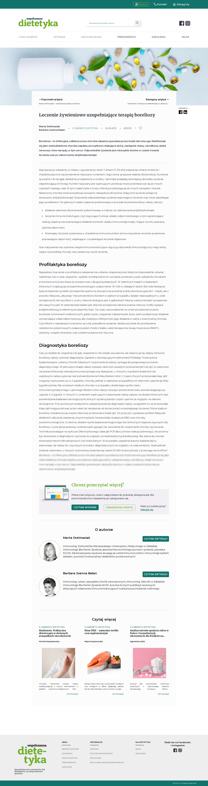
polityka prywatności (101, 753)
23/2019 (127, 128)
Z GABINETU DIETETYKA (85, 128)
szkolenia (67, 767)
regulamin (95, 758)
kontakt (94, 749)
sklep (138, 749)
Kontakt (160, 4)
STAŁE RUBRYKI (28, 37)
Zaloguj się (181, 4)
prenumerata (69, 762)
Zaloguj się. (147, 509)
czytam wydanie (85, 507)
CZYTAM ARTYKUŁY (156, 538)
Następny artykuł (157, 99)
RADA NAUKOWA (91, 37)
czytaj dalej (72, 694)
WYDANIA (59, 37)
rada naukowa (70, 758)
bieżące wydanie (70, 749)
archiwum (67, 753)
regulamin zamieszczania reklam (107, 762)
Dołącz (141, 4)
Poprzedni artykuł (50, 99)
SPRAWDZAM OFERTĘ (119, 507)
